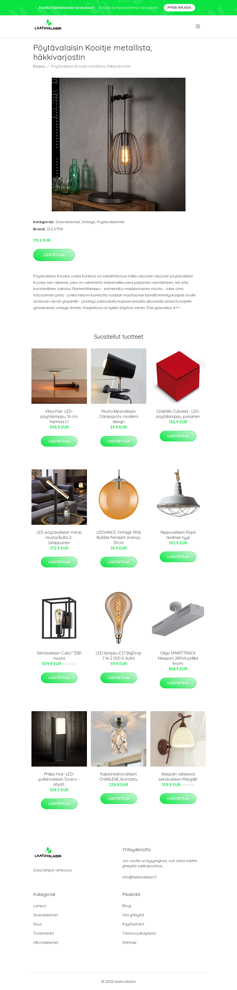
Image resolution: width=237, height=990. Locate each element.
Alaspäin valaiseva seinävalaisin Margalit (177, 777)
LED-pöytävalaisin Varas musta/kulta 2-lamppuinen (59, 537)
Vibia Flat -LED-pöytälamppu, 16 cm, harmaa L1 (59, 416)
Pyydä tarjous (179, 7)
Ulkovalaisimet (45, 942)
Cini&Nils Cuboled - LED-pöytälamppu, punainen (178, 414)
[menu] (198, 26)
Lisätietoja (54, 255)
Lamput (39, 905)
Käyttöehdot (133, 924)
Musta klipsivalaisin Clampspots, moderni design (118, 416)
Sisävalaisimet (67, 221)
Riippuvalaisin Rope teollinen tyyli (178, 535)
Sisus (37, 924)
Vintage (88, 221)
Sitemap (129, 942)
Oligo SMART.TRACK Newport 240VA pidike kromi (178, 658)
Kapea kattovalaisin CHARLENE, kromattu (118, 777)
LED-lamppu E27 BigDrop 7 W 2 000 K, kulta (118, 656)
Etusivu (39, 66)
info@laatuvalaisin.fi (139, 877)
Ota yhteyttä (133, 915)
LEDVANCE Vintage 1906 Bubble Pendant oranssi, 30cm (119, 537)
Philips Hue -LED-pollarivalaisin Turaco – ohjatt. (59, 779)
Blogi (126, 905)
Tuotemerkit (43, 933)
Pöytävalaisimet (110, 221)
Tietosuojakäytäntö (139, 933)
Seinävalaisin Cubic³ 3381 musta (59, 656)
